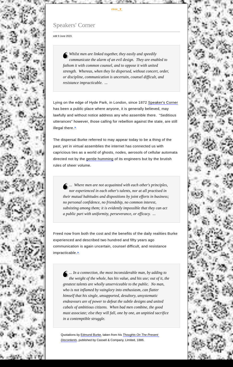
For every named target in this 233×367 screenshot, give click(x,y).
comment (90, 363)
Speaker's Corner (163, 102)
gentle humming (100, 159)
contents (145, 363)
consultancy (117, 363)
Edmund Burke (91, 335)
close (114, 9)
